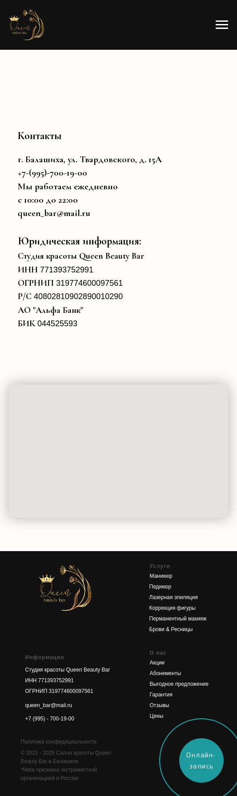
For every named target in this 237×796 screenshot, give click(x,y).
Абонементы (165, 673)
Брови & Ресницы (171, 629)
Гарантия (161, 695)
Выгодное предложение (179, 684)
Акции (157, 663)
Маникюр (161, 576)
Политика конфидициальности (58, 742)
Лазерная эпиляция (173, 597)
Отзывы (159, 705)
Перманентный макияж (178, 619)
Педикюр (160, 587)
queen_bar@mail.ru (54, 213)
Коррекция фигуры (172, 608)
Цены (157, 716)
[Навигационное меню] (222, 24)
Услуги (160, 566)
